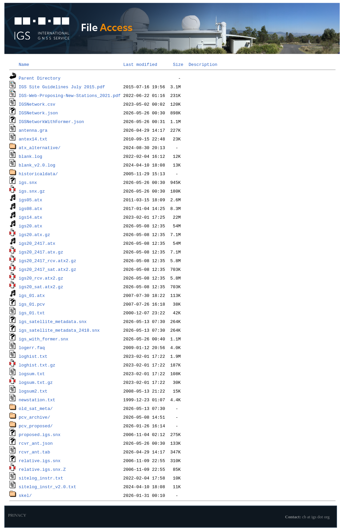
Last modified (140, 64)
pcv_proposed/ (36, 426)
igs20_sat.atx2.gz (41, 287)
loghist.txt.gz (37, 365)
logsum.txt (32, 373)
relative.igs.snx (40, 460)
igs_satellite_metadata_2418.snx (59, 330)
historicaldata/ (38, 174)
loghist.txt (33, 356)
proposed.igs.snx (40, 434)
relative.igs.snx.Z (42, 469)
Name (24, 64)
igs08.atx (30, 208)
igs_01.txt (32, 313)
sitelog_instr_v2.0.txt (47, 487)
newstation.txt (37, 400)
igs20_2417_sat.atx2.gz (47, 269)
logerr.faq (32, 347)
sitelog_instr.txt (41, 478)
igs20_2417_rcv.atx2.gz (47, 260)
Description (203, 64)
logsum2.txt (33, 391)
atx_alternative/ (40, 147)
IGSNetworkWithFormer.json (51, 121)
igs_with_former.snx (43, 339)
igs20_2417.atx (37, 243)
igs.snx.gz (32, 191)
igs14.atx (30, 217)
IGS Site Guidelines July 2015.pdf (62, 87)
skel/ (25, 495)
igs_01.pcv (32, 304)
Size (178, 64)
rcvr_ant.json (36, 443)
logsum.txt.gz (36, 382)
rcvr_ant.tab (34, 452)
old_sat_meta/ (36, 408)
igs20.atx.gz (34, 234)
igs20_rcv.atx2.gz (41, 278)
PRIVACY (17, 515)
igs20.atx (30, 226)
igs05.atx (30, 200)
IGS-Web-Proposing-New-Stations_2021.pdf (70, 95)
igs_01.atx (32, 295)
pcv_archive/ (34, 417)
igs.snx (28, 182)
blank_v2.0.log (37, 165)
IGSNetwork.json (38, 113)
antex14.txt (33, 139)
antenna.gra (33, 130)
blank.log (30, 156)
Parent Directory (40, 78)
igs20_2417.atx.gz (41, 252)
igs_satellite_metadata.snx (53, 321)
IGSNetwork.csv (37, 104)
